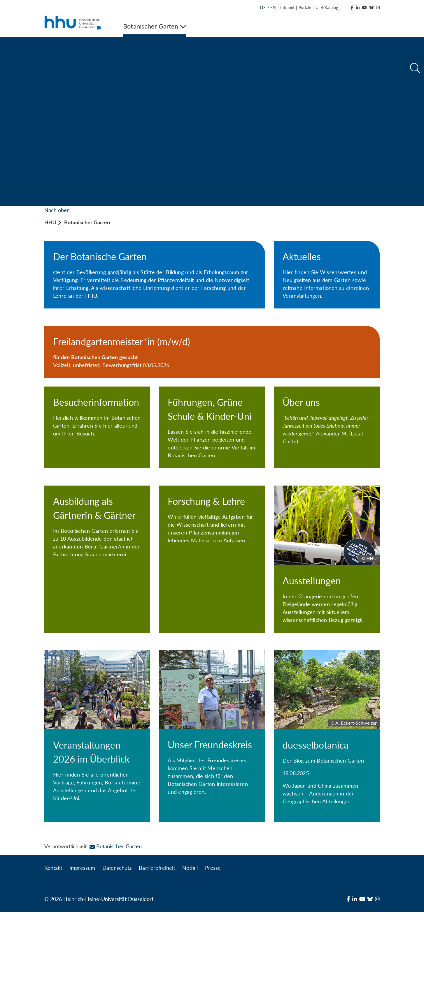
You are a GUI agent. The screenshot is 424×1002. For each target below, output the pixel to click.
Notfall (190, 958)
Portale (305, 7)
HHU (50, 222)
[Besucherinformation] (97, 456)
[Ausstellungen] (327, 638)
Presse (213, 958)
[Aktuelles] (327, 274)
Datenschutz (117, 958)
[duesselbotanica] (327, 826)
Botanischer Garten (115, 936)
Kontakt (53, 958)
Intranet (287, 7)
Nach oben (57, 210)
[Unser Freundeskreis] (212, 817)
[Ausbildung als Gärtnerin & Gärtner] (97, 644)
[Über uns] (327, 460)
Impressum (82, 958)
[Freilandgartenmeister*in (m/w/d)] (212, 352)
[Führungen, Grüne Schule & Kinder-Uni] (212, 467)
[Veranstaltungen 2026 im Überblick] (97, 820)
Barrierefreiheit (157, 958)
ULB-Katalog (327, 7)
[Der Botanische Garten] (154, 274)
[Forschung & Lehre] (212, 638)
